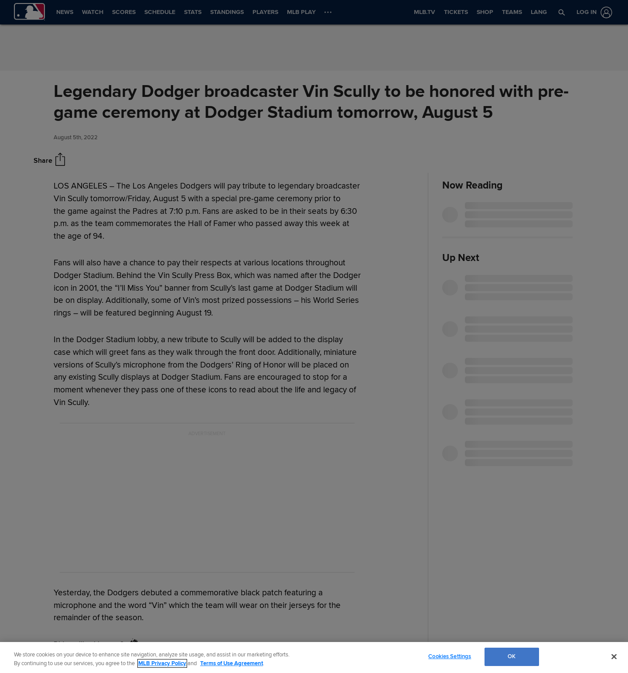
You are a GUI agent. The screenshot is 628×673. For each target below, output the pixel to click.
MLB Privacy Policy (162, 663)
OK (511, 656)
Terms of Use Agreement (231, 663)
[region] (314, 657)
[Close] (614, 656)
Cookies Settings (449, 656)
